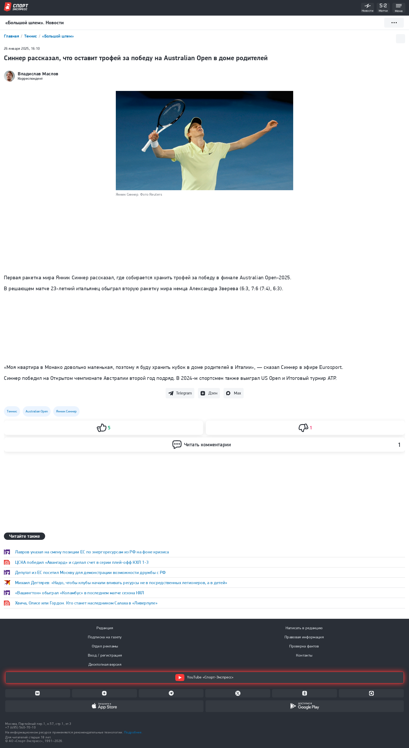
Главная (12, 36)
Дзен (212, 393)
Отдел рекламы (105, 646)
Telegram (184, 393)
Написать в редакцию (304, 628)
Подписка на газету (105, 637)
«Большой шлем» (58, 36)
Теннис (31, 36)
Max (237, 393)
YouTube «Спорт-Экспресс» (204, 677)
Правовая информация (304, 637)
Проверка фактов (304, 646)
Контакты (304, 655)
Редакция (105, 628)
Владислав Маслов (38, 73)
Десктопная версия (104, 664)
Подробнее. (133, 732)
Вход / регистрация (105, 655)
